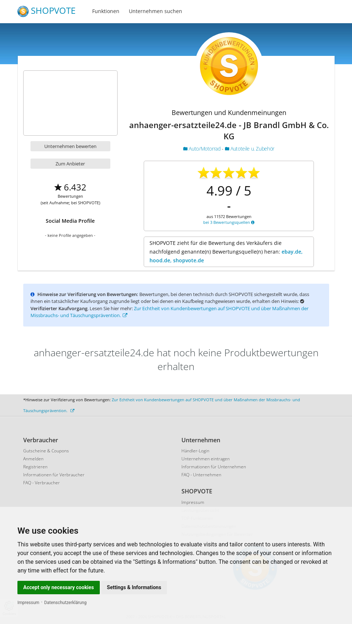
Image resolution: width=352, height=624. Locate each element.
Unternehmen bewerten (70, 146)
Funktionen (105, 11)
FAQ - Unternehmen (201, 475)
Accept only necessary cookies (58, 587)
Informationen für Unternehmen (213, 467)
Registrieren (35, 467)
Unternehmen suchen (155, 11)
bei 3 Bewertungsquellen (228, 222)
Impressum (28, 602)
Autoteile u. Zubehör (249, 148)
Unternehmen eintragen (205, 459)
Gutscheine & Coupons (46, 451)
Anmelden (33, 459)
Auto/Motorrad (202, 148)
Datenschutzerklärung (65, 602)
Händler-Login (195, 451)
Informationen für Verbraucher (54, 475)
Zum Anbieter (70, 163)
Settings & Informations (134, 587)
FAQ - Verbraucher (41, 483)
